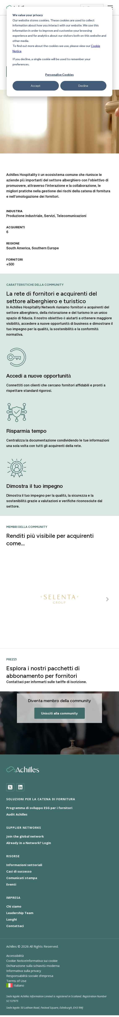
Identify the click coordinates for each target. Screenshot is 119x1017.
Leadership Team (19, 913)
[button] (107, 599)
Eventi (11, 884)
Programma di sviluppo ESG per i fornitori (39, 808)
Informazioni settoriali (24, 865)
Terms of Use (16, 981)
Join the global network (25, 836)
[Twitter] (10, 787)
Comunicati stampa (21, 878)
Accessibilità (15, 955)
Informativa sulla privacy (23, 971)
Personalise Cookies (59, 74)
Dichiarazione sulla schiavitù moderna (33, 966)
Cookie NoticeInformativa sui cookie (32, 961)
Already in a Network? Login (28, 843)
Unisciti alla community (59, 713)
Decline (83, 85)
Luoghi (11, 919)
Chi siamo (13, 906)
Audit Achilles (16, 814)
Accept (35, 85)
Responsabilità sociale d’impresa (29, 976)
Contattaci (15, 926)
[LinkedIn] (20, 787)
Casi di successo (19, 871)
